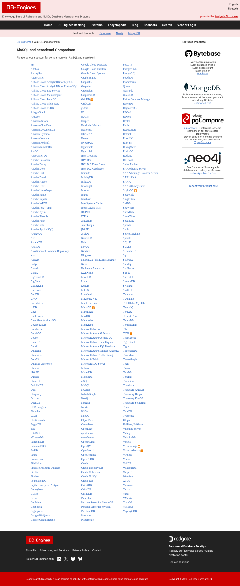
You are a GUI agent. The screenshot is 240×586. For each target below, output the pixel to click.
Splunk (126, 238)
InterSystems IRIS (91, 207)
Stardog (127, 264)
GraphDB (86, 82)
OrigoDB (86, 489)
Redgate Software (226, 16)
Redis (126, 125)
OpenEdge (86, 428)
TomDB (127, 372)
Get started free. (203, 103)
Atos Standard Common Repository (50, 251)
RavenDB (128, 103)
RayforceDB (129, 108)
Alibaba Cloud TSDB (42, 108)
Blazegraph (37, 285)
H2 (82, 112)
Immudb (85, 173)
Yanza (126, 489)
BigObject (36, 281)
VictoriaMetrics (133, 450)
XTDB (126, 480)
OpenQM (86, 446)
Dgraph (35, 376)
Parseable (86, 498)
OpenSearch (87, 450)
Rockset (127, 155)
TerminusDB (130, 324)
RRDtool (128, 160)
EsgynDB (36, 424)
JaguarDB (86, 220)
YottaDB (127, 502)
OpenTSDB (87, 459)
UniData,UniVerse (133, 424)
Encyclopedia (117, 25)
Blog (135, 25)
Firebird (35, 472)
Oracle (84, 463)
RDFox (127, 116)
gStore (84, 108)
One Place (202, 73)
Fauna (34, 454)
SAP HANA (129, 177)
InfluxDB (86, 181)
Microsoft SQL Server (93, 363)
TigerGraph (129, 342)
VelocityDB (129, 437)
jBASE (85, 229)
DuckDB (35, 402)
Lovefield (86, 294)
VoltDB (127, 463)
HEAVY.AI (87, 134)
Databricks (36, 355)
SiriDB (126, 203)
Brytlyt (34, 298)
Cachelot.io (37, 303)
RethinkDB (129, 134)
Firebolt (35, 476)
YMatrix (127, 498)
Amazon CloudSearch (42, 125)
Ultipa (126, 420)
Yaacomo (128, 485)
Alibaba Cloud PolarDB (43, 99)
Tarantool (128, 294)
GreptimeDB (88, 95)
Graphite (85, 86)
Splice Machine (131, 233)
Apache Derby (38, 164)
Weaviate (128, 476)
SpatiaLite (128, 220)
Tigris (126, 346)
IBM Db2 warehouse (92, 168)
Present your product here (203, 186)
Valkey (126, 433)
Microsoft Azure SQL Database (98, 346)
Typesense (128, 415)
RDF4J (126, 112)
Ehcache (35, 411)
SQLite (127, 246)
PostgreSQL (129, 73)
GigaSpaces (37, 511)
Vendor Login (186, 25)
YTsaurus (128, 506)
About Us (31, 550)
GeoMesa (36, 502)
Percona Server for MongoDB (97, 502)
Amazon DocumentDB (43, 129)
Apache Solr (37, 225)
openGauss (87, 433)
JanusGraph (87, 225)
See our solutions (179, 562)
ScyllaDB (130, 190)
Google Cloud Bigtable (43, 519)
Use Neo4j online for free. (203, 173)
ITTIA (84, 216)
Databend (36, 350)
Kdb (83, 242)
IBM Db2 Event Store (93, 164)
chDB (34, 307)
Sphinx (126, 229)
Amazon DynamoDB (42, 134)
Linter (84, 281)
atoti (33, 255)
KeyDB (85, 246)
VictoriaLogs (131, 446)
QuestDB (128, 95)
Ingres (84, 194)
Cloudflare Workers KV (43, 320)
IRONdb (85, 212)
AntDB (34, 151)
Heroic (84, 138)
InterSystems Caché (91, 203)
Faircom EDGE (39, 446)
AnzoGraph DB (39, 155)
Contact (96, 550)
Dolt (33, 389)
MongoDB (134, 33)
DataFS (35, 359)
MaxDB (85, 316)
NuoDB (85, 415)
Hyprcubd (86, 151)
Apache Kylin (38, 212)
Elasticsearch (38, 420)
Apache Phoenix (39, 216)
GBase (34, 493)
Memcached (87, 320)
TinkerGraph (130, 359)
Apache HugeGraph (41, 190)
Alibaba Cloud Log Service (45, 90)
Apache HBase (39, 181)
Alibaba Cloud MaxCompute (46, 95)
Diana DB (36, 381)
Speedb (127, 225)
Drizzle (34, 398)
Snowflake (128, 212)
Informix (86, 190)
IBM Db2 (86, 160)
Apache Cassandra (40, 160)
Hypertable (87, 147)
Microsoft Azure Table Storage (97, 355)
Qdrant (126, 86)
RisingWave (129, 147)
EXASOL (36, 433)
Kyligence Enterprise (92, 268)
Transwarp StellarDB (134, 402)
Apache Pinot (38, 220)
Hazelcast (86, 129)
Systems (96, 25)
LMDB (85, 285)
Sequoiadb (128, 194)
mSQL (84, 381)
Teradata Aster (130, 316)
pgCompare (190, 128)
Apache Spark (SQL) (42, 229)
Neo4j (119, 33)
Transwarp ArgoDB (133, 389)
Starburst (128, 259)
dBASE (35, 372)
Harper (84, 121)
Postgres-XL (129, 69)
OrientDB (86, 485)
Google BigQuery (40, 515)
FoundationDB (38, 480)
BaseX (34, 272)
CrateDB (35, 342)
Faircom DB (37, 441)
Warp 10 (127, 472)
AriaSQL (35, 246)
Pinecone (86, 515)
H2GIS (85, 116)
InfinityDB (87, 177)
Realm (126, 121)
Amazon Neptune (40, 138)
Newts (84, 407)
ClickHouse (37, 316)
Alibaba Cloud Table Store (45, 103)
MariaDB (87, 307)
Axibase (35, 259)
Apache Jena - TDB (41, 207)
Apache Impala (39, 199)
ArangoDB (36, 233)
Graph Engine (88, 77)
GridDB (87, 99)
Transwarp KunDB (133, 398)
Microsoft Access (90, 329)
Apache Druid (38, 177)
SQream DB (129, 251)
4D (32, 64)
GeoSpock (36, 506)
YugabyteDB (130, 511)
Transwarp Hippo (132, 394)
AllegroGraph (38, 112)
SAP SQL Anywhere (134, 186)
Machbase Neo (89, 298)
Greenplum (87, 90)
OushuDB (86, 493)
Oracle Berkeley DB (92, 467)
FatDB (34, 450)
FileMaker (36, 463)
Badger (34, 264)
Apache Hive (38, 186)
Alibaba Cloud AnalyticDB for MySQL (52, 82)
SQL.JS (127, 242)
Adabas (35, 69)
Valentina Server (132, 428)
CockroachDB (38, 324)
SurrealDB (128, 277)
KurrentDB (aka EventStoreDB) (98, 259)
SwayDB (128, 285)
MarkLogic (87, 311)
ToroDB (127, 376)
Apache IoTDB (39, 203)
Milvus (85, 368)
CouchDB (36, 333)
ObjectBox (87, 420)
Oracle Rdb (87, 480)
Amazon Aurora (39, 121)
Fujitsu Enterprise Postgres (45, 485)
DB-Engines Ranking (71, 25)
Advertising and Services (54, 550)
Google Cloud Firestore (93, 69)
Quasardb (128, 90)
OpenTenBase (88, 454)
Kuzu (84, 264)
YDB (126, 493)
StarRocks (128, 268)
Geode (34, 498)
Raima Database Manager (136, 99)
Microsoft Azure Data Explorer (97, 342)
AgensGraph (37, 77)
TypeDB (127, 411)
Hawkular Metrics (90, 125)
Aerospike (36, 73)
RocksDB (128, 151)
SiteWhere (128, 207)
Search (167, 25)
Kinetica (85, 251)
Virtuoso (127, 454)
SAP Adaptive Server (134, 168)
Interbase (86, 199)
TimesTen (128, 355)
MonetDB (86, 372)
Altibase (35, 116)
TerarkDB (128, 320)
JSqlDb (85, 233)
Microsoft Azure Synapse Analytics (100, 350)
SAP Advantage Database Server (140, 173)
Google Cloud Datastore (94, 64)
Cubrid (34, 346)
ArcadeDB (36, 242)
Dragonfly (36, 394)
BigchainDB (37, 277)
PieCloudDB (88, 511)
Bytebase (105, 33)
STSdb (126, 272)
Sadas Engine (130, 164)
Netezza (85, 402)
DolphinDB (37, 385)
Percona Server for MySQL (95, 506)
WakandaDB (129, 467)
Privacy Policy (80, 550)
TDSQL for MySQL (134, 303)
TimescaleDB (130, 350)
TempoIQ (128, 307)
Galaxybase (37, 489)
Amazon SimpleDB (41, 147)
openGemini (87, 437)
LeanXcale (87, 272)
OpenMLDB (88, 441)
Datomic (35, 368)
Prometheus (129, 82)
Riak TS (127, 142)
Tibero (126, 329)
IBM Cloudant (89, 155)
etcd (33, 428)
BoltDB (35, 294)
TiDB (127, 333)
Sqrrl (125, 255)
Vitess (126, 459)
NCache (85, 389)
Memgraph (87, 324)
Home (48, 25)
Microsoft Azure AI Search (95, 333)
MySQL (85, 385)
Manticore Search (90, 303)
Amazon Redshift (40, 142)
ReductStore (129, 129)
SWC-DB (128, 290)
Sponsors (150, 25)
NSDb (84, 411)
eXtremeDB (37, 437)
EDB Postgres (38, 407)
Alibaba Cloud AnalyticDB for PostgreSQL (54, 86)
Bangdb (35, 268)
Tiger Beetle (129, 337)
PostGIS (127, 64)
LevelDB (86, 277)
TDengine (128, 298)
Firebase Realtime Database (45, 467)
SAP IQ (127, 181)
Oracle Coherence (90, 472)
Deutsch (233, 8)
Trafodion (128, 381)
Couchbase (36, 329)
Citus (33, 311)
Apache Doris (38, 168)
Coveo (34, 337)
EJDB (34, 415)
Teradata (127, 311)
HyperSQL (87, 142)
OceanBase (87, 424)
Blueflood (36, 290)
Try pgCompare (202, 142)
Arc (33, 238)
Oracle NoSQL (89, 476)
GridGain (86, 103)
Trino (126, 407)
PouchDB (128, 77)
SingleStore (129, 199)
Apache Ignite (38, 194)
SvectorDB (129, 281)
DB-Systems (24, 42)
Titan (125, 363)
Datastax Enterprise (41, 363)
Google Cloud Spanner (93, 73)
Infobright (86, 186)
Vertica (126, 441)
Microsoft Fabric (90, 359)
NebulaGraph (88, 394)
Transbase (128, 385)
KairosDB (86, 238)
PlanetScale (87, 519)
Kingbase (86, 255)
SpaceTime (129, 216)
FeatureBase (37, 459)
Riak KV (127, 138)
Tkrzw (126, 368)
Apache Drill (37, 173)
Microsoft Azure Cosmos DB (96, 337)
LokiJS (85, 290)
